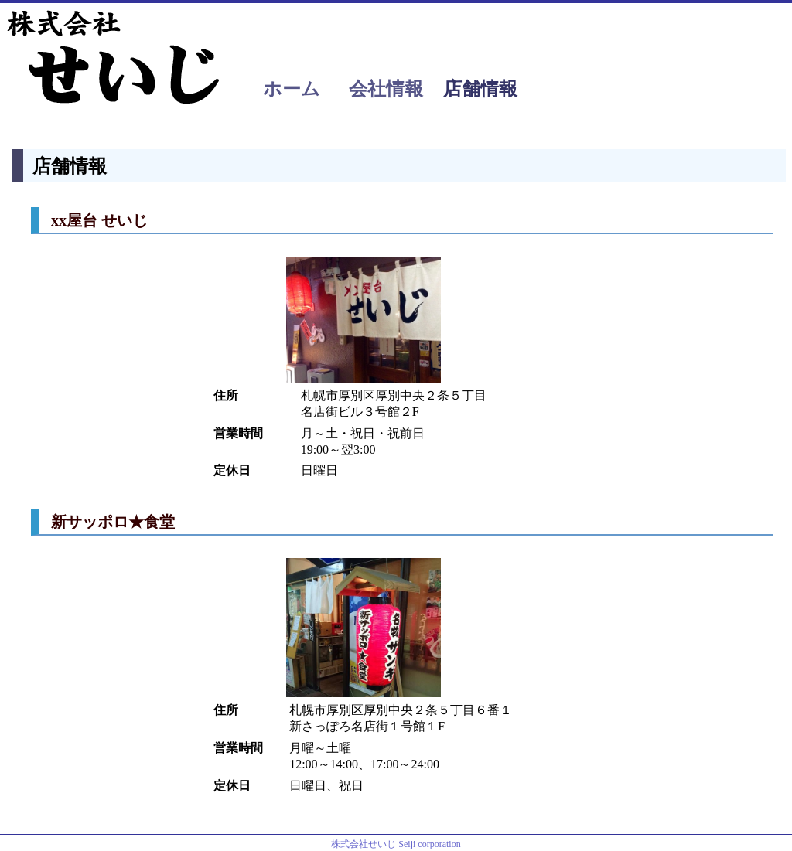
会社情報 (386, 88)
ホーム (291, 88)
